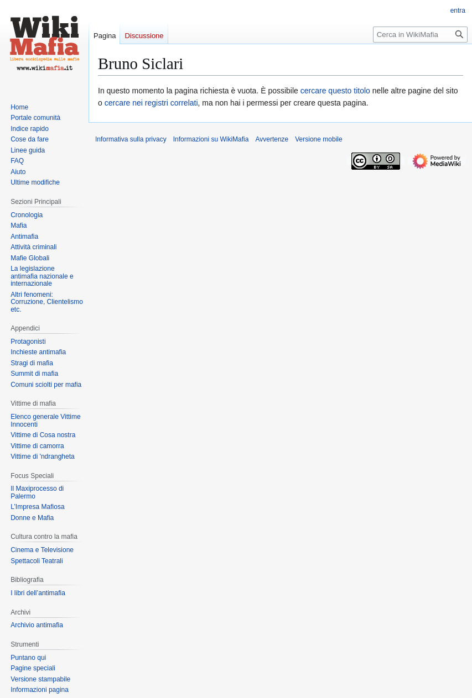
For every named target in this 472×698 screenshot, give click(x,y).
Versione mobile (318, 139)
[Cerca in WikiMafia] (420, 35)
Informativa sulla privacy (131, 139)
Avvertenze (271, 139)
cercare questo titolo (335, 90)
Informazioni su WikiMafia (211, 139)
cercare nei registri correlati (151, 102)
